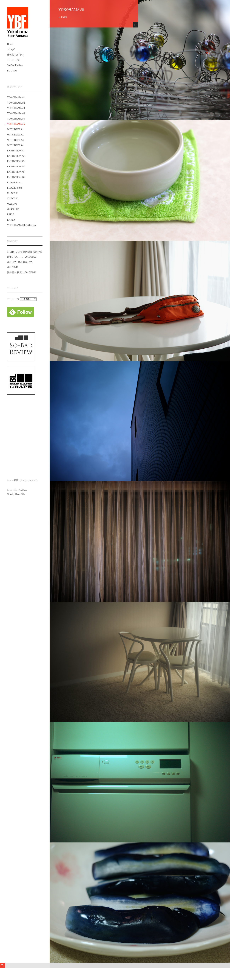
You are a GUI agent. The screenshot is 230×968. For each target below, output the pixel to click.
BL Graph (12, 70)
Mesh (9, 494)
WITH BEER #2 (15, 134)
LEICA (10, 214)
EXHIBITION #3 (15, 161)
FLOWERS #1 (14, 182)
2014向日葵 (13, 209)
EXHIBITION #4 (15, 166)
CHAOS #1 (13, 193)
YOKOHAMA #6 (16, 124)
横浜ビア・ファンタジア (25, 480)
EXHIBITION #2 (15, 156)
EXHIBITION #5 (15, 172)
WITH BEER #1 (15, 129)
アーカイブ (13, 60)
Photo (64, 17)
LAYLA (11, 219)
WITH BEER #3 (15, 140)
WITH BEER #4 (15, 145)
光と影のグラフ (15, 54)
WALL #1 (12, 204)
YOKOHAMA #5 (16, 118)
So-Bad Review (15, 65)
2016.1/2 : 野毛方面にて (20, 262)
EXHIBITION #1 (15, 150)
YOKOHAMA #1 (16, 97)
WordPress (22, 490)
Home (10, 44)
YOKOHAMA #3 (16, 108)
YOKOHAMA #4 (16, 113)
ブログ (11, 49)
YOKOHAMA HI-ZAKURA (21, 225)
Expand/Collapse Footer (2, 965)
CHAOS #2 (13, 198)
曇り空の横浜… (15, 272)
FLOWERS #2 (14, 188)
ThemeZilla (20, 494)
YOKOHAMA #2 (16, 102)
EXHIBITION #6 (15, 177)
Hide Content (135, 24)
